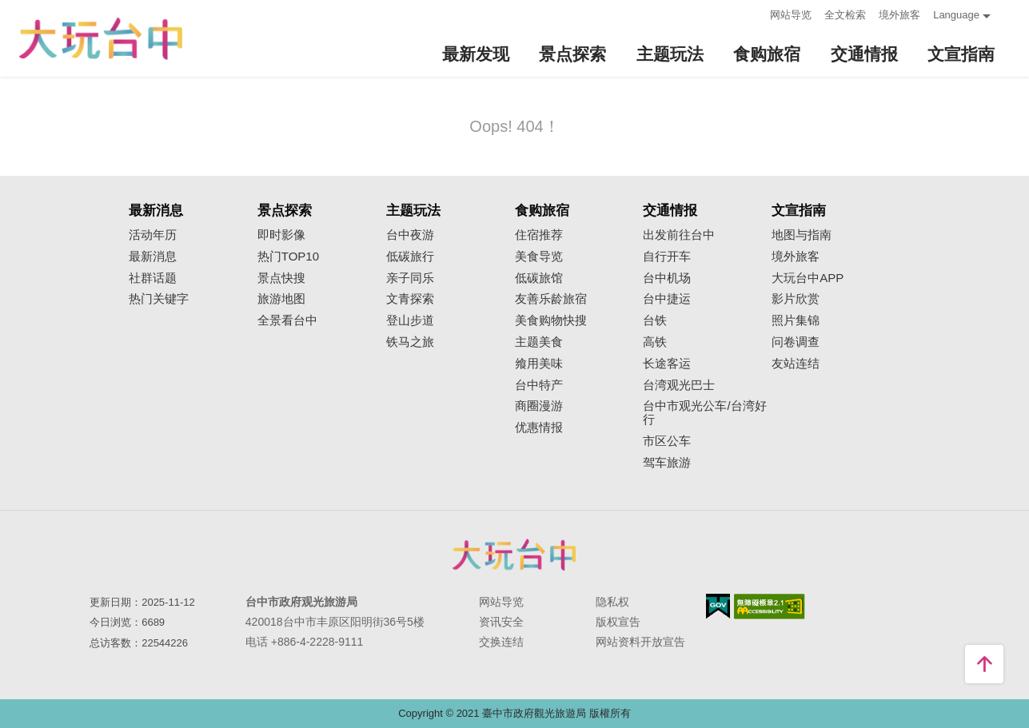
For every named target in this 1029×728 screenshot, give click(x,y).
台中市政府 (515, 555)
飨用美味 (539, 363)
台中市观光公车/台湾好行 (704, 413)
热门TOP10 (288, 256)
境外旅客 (899, 15)
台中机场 (667, 278)
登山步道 (410, 320)
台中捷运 (667, 298)
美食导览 (539, 256)
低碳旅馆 (539, 278)
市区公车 (667, 441)
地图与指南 (802, 235)
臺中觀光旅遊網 (100, 39)
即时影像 (281, 235)
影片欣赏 (796, 298)
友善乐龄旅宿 (551, 298)
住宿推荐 (539, 235)
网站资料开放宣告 (640, 641)
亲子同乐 (410, 278)
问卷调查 (796, 342)
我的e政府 (718, 606)
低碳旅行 (410, 256)
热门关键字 (159, 298)
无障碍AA (769, 606)
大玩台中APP (808, 278)
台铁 (655, 320)
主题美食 (539, 342)
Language (956, 15)
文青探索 (410, 298)
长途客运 (667, 363)
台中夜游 (410, 235)
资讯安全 (501, 621)
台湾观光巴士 (679, 385)
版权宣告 (618, 621)
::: (752, 13)
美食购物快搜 (551, 320)
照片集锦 (796, 320)
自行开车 (667, 256)
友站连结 (796, 363)
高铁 (655, 342)
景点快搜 (281, 278)
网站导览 (791, 15)
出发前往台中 (679, 235)
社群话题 (153, 278)
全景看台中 (287, 320)
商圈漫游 (539, 406)
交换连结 (501, 641)
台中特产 (539, 385)
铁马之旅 (410, 342)
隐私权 (612, 601)
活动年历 (153, 235)
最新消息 (153, 256)
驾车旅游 (667, 462)
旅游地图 (281, 298)
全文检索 (845, 15)
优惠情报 (539, 427)
